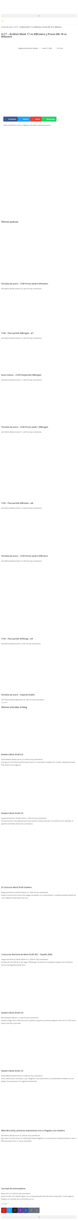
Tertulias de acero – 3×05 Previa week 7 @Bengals (24, 427)
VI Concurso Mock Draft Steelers (16, 887)
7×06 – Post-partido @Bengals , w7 (17, 333)
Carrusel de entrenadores (13, 1188)
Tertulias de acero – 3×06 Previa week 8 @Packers (24, 283)
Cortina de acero (7, 27)
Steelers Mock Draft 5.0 (12, 813)
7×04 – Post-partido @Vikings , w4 (17, 638)
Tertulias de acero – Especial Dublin (18, 694)
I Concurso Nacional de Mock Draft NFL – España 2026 (26, 954)
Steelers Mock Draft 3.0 (12, 1070)
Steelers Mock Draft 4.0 (12, 1012)
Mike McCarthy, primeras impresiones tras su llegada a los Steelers (33, 1130)
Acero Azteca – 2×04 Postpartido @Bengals (21, 375)
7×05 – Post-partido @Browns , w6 (17, 503)
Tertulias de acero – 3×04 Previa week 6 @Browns (24, 556)
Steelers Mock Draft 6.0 (12, 754)
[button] (39, 16)
